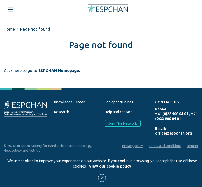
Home (9, 29)
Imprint (192, 146)
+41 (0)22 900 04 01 (171, 114)
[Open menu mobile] (10, 9)
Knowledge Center (69, 102)
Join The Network (122, 123)
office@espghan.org (173, 133)
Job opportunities (119, 102)
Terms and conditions (165, 146)
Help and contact (118, 112)
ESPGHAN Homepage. (59, 70)
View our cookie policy (110, 166)
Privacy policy (132, 146)
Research (61, 112)
